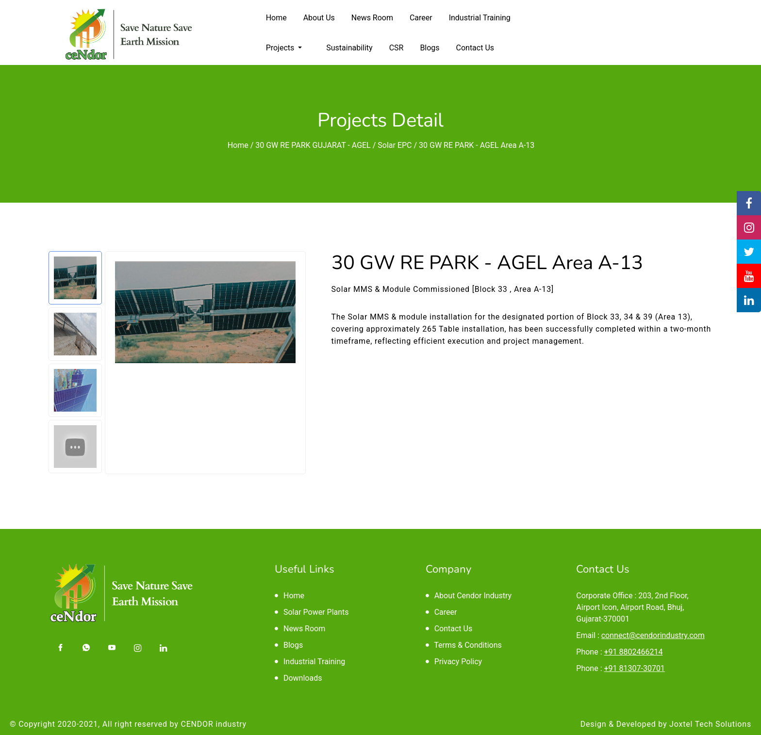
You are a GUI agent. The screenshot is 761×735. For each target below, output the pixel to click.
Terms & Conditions (464, 645)
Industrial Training (480, 17)
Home (276, 17)
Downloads (298, 678)
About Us (319, 17)
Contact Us (475, 47)
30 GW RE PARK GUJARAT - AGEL (312, 145)
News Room (372, 17)
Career (421, 17)
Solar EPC (395, 145)
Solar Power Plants (312, 612)
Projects (281, 47)
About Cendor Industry (469, 595)
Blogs (429, 47)
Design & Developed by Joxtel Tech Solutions (665, 724)
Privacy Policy (454, 661)
